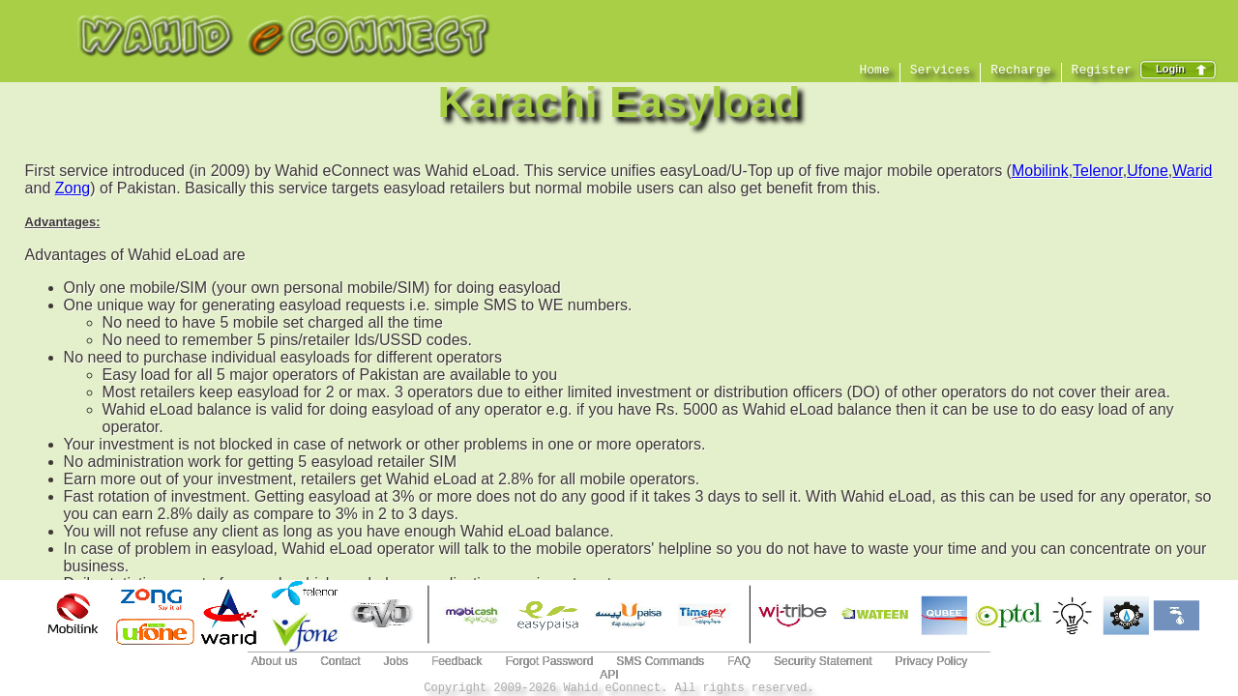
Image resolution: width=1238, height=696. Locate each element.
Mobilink (1040, 170)
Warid (1192, 170)
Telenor (1098, 170)
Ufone (1147, 170)
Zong (72, 188)
